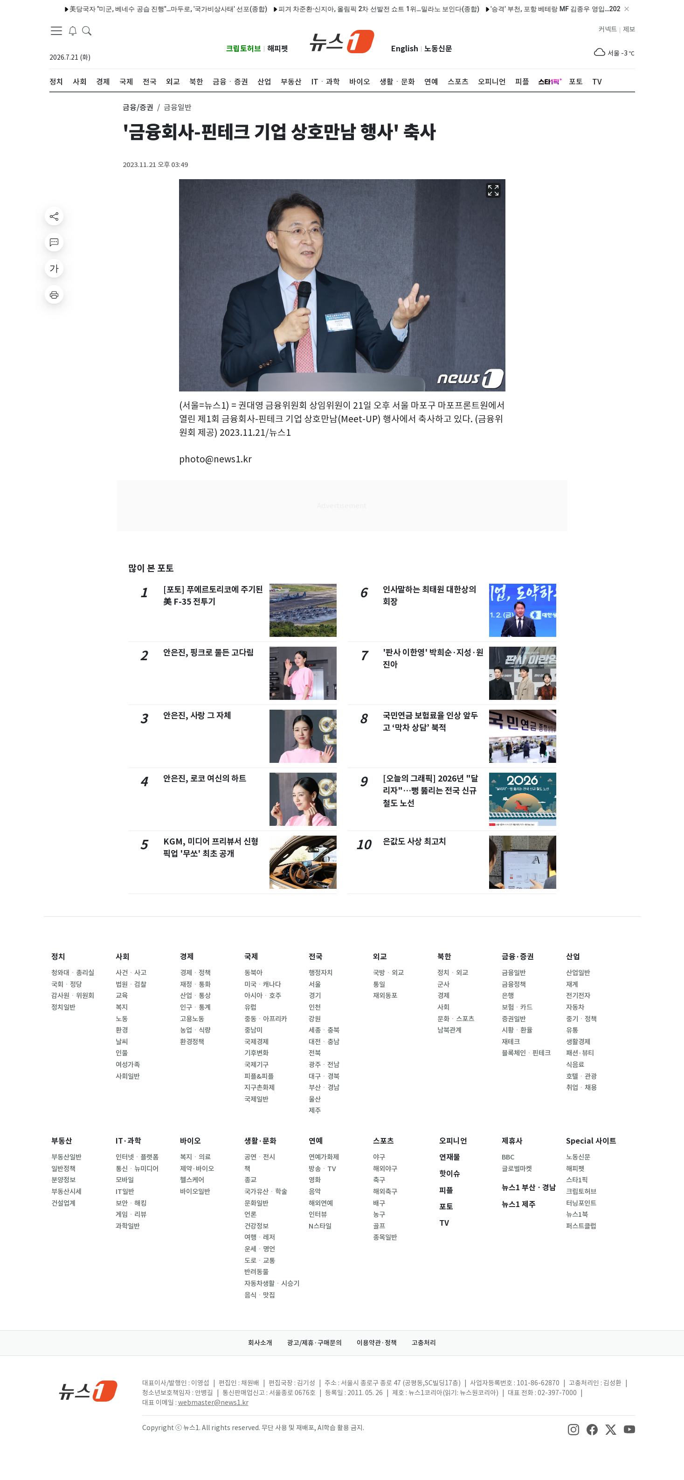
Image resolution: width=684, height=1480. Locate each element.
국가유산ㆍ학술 (265, 1191)
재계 (572, 984)
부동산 (61, 1141)
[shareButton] (54, 216)
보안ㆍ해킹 (131, 1203)
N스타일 (320, 1226)
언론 (250, 1214)
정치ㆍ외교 (452, 973)
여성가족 (128, 1065)
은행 (508, 995)
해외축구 (385, 1191)
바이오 (190, 1141)
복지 (122, 1007)
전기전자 (578, 995)
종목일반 (385, 1237)
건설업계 (63, 1203)
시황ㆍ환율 (517, 1030)
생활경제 (578, 1042)
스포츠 (383, 1141)
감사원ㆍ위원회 (72, 995)
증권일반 (514, 1019)
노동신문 (438, 49)
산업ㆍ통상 (195, 995)
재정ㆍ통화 (195, 984)
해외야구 (385, 1169)
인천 (315, 1007)
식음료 (575, 1065)
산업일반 (578, 973)
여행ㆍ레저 (259, 1237)
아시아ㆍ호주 (262, 995)
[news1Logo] (88, 1390)
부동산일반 (66, 1157)
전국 (316, 957)
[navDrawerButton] (56, 30)
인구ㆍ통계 (195, 1007)
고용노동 (192, 1019)
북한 (444, 957)
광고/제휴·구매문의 (314, 1343)
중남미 (253, 1030)
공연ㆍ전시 (259, 1157)
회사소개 (260, 1343)
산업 (573, 957)
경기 (315, 995)
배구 (379, 1203)
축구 (379, 1180)
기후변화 (256, 1053)
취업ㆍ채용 (581, 1087)
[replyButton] (54, 242)
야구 (379, 1157)
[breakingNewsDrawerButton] (72, 30)
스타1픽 (577, 1180)
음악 (315, 1191)
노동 (122, 1019)
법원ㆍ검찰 (131, 984)
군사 (443, 984)
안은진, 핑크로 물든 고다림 (208, 652)
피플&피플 (259, 1076)
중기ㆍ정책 (581, 1019)
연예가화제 (324, 1157)
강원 (315, 1019)
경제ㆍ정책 (195, 973)
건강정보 (256, 1226)
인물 (122, 1053)
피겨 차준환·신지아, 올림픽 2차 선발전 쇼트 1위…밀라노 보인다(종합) (354, 9)
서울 (315, 984)
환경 (122, 1030)
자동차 (575, 1007)
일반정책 (63, 1169)
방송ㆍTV (322, 1169)
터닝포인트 (581, 1203)
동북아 (253, 973)
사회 (123, 957)
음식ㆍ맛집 (259, 1295)
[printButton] (54, 294)
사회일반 (128, 1076)
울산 (315, 1099)
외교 (380, 957)
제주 (315, 1110)
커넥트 (608, 29)
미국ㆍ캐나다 (262, 984)
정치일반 (63, 1007)
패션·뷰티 (580, 1053)
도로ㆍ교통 (259, 1261)
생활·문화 (260, 1141)
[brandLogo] (342, 40)
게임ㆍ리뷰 (131, 1214)
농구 (379, 1214)
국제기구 (256, 1065)
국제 (251, 957)
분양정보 (63, 1180)
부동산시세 (66, 1191)
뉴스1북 (577, 1214)
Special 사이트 (591, 1141)
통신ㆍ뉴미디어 (137, 1169)
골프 (379, 1226)
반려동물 (256, 1272)
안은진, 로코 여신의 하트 (204, 778)
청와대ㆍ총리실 (72, 973)
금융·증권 (518, 957)
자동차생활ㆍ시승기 (271, 1283)
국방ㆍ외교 (388, 973)
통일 (379, 984)
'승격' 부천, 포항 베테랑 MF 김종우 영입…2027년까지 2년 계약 (556, 9)
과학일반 (128, 1226)
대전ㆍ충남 (324, 1042)
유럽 (250, 1007)
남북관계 (449, 1030)
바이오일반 (195, 1191)
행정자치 (321, 973)
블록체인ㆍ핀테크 (526, 1053)
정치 (58, 957)
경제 (187, 957)
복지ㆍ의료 (195, 1157)
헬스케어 (192, 1180)
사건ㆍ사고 (131, 973)
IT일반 (125, 1191)
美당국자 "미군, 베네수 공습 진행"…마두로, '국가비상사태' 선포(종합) (143, 9)
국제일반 (256, 1099)
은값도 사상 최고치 (414, 841)
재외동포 (385, 995)
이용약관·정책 (377, 1343)
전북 (315, 1053)
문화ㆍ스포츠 (455, 1019)
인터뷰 (318, 1214)
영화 (315, 1180)
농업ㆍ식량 (195, 1030)
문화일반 (256, 1203)
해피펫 (277, 49)
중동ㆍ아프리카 (265, 1019)
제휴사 (512, 1141)
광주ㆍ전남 (324, 1065)
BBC (508, 1157)
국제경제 (256, 1042)
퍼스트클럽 (581, 1226)
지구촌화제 (259, 1087)
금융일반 (514, 973)
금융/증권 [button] (138, 107)
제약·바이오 (197, 1169)
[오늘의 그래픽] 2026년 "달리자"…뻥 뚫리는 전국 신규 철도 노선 (430, 791)
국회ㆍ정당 (66, 984)
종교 (250, 1180)
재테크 (511, 1042)
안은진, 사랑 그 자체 (197, 715)
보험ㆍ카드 (517, 1007)
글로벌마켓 (517, 1169)
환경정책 (192, 1042)
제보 (629, 29)
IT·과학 (128, 1141)
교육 (122, 995)
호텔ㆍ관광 (581, 1076)
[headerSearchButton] (86, 30)
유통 (572, 1030)
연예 (316, 1141)
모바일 (125, 1180)
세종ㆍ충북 (324, 1030)
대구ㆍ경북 (324, 1076)
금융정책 (514, 984)
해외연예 (321, 1203)
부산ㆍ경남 (324, 1087)
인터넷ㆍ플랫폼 (137, 1157)
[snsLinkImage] (573, 1428)
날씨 (122, 1042)
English (404, 49)
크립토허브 (243, 49)
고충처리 (424, 1343)
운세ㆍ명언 (259, 1249)
